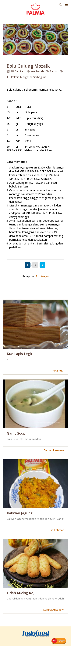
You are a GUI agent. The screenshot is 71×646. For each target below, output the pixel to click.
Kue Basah (35, 71)
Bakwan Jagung (20, 513)
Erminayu (42, 276)
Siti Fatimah (57, 530)
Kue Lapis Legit (19, 353)
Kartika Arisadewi (53, 609)
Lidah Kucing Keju (22, 593)
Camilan (17, 71)
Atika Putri (58, 370)
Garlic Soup (16, 433)
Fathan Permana (54, 450)
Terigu (52, 71)
